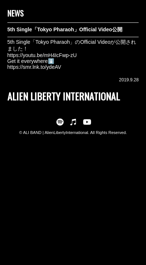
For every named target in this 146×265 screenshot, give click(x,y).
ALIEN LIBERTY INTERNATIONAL (63, 96)
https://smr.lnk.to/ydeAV (34, 67)
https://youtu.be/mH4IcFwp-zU (42, 55)
